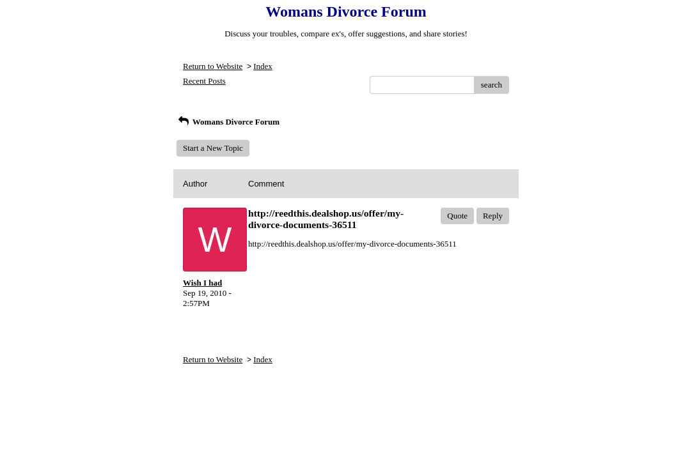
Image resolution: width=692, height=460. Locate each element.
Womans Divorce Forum (228, 121)
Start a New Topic (213, 148)
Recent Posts (204, 81)
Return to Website (212, 66)
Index (262, 66)
